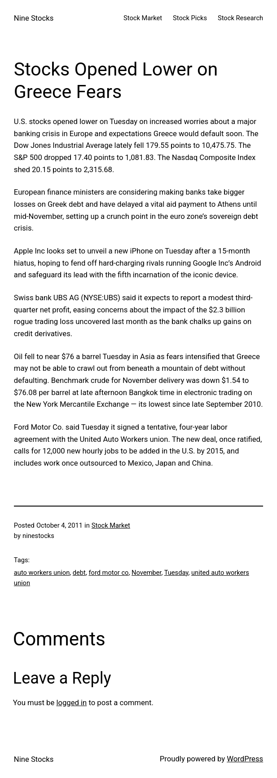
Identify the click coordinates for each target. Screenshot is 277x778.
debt (79, 573)
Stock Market (111, 525)
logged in (71, 702)
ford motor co (108, 573)
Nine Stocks (34, 18)
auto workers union (42, 573)
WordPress (245, 759)
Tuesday (176, 573)
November (146, 573)
